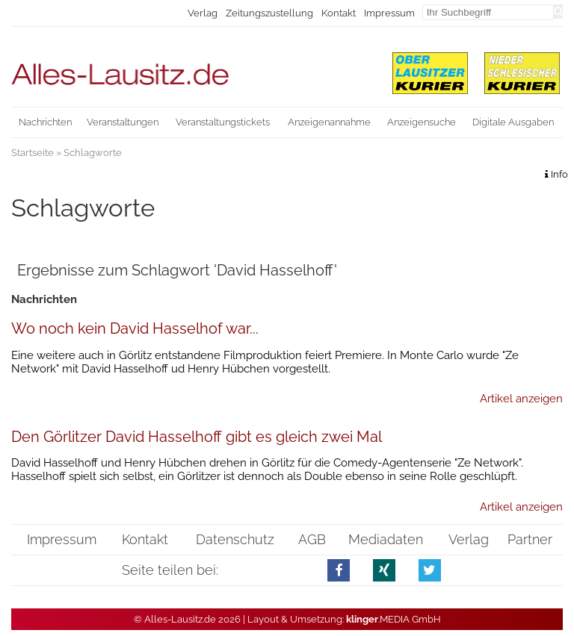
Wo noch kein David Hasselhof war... (135, 328)
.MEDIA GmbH (393, 619)
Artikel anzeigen (521, 398)
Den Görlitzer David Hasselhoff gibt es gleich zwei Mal (196, 437)
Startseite (32, 152)
